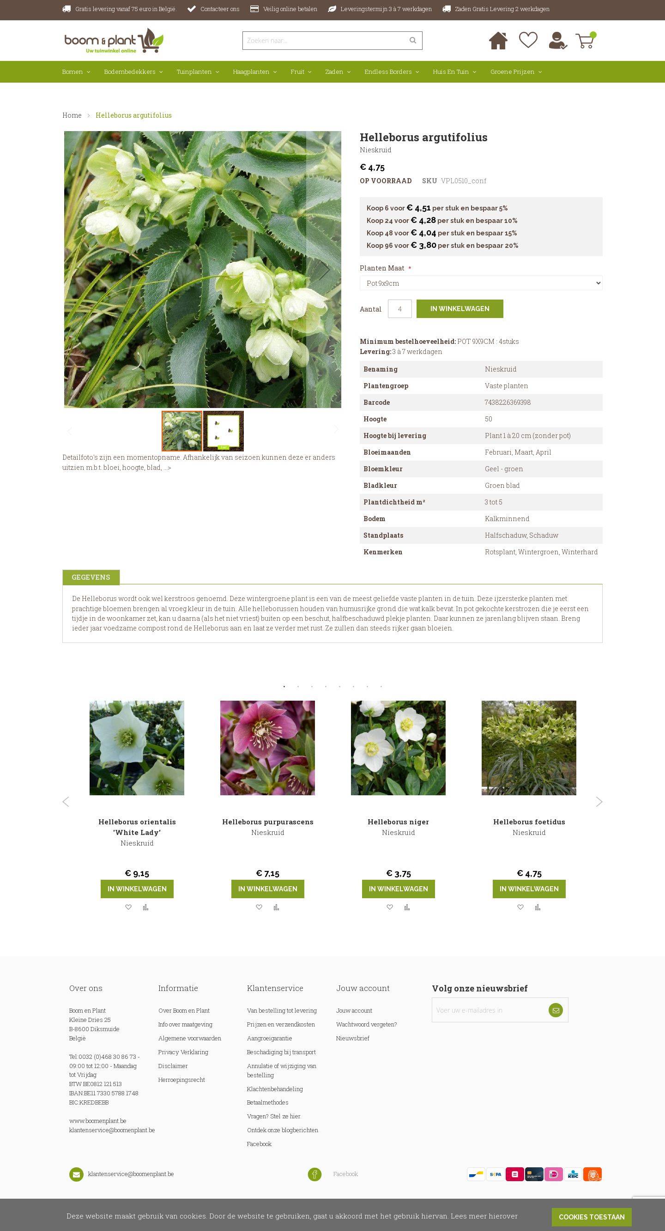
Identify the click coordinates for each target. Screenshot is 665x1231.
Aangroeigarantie (269, 1038)
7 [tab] (367, 686)
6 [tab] (353, 686)
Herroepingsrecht (181, 1079)
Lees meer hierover (484, 1215)
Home (72, 115)
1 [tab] (284, 686)
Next (599, 802)
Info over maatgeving (186, 1024)
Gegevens (90, 576)
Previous (65, 802)
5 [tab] (339, 686)
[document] (332, 1214)
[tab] (89, 577)
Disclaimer (173, 1066)
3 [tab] (311, 686)
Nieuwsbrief (352, 1038)
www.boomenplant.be (98, 1121)
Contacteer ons (220, 9)
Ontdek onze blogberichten (282, 1130)
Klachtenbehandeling (275, 1089)
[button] (324, 269)
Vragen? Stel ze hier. (274, 1116)
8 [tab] (381, 686)
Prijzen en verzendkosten (281, 1024)
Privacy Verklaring (183, 1052)
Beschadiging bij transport (281, 1052)
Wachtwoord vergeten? (366, 1024)
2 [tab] (297, 686)
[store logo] (114, 40)
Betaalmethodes (268, 1102)
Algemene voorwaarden (189, 1038)
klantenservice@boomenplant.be (112, 1130)
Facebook (259, 1144)
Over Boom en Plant (184, 1010)
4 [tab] (325, 686)
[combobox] (323, 40)
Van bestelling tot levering (282, 1010)
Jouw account (354, 1010)
